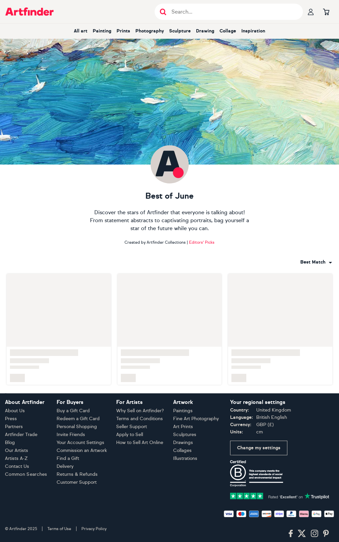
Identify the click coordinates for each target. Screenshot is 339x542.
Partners (14, 426)
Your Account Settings (80, 442)
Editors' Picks (202, 242)
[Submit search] (163, 12)
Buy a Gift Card (73, 411)
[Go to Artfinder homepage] (29, 11)
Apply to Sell (129, 434)
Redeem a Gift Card (78, 418)
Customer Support (77, 482)
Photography (149, 31)
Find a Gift (68, 458)
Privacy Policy (94, 528)
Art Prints (183, 426)
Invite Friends (71, 434)
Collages (182, 450)
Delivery (65, 466)
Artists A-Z (16, 458)
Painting (102, 31)
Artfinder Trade (21, 434)
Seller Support (131, 426)
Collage (227, 31)
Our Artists (16, 450)
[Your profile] (311, 11)
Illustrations (185, 458)
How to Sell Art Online (139, 442)
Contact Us (17, 466)
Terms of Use (59, 528)
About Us (15, 411)
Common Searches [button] (26, 474)
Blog (10, 442)
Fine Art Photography (196, 418)
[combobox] (316, 262)
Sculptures (184, 434)
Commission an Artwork (82, 450)
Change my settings (258, 448)
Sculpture (180, 31)
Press (11, 418)
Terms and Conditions (139, 418)
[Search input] (232, 12)
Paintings (183, 411)
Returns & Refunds (77, 474)
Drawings (183, 442)
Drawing (205, 31)
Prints (123, 31)
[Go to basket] (326, 11)
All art (80, 31)
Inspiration (253, 31)
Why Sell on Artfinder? (140, 411)
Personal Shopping (77, 426)
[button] (316, 262)
